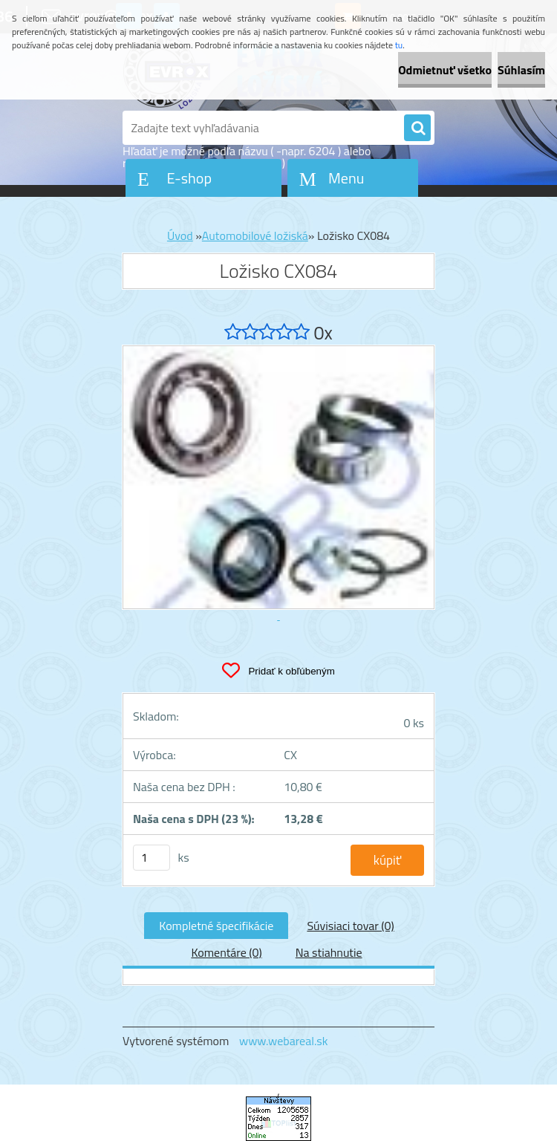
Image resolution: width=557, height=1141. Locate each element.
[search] (417, 128)
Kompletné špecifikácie (216, 925)
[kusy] (151, 858)
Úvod (180, 235)
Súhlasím (521, 70)
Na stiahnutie (329, 952)
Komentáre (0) (226, 952)
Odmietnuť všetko (445, 70)
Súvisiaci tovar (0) (350, 925)
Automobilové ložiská (255, 235)
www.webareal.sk (283, 1041)
